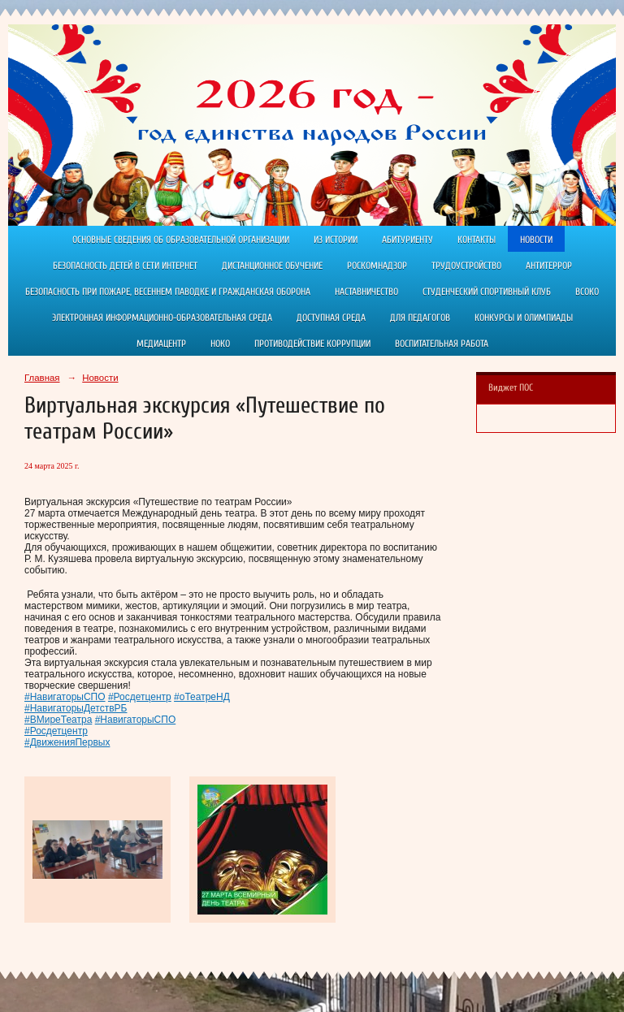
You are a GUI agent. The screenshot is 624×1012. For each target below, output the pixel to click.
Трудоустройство (466, 265)
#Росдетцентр (139, 697)
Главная (42, 378)
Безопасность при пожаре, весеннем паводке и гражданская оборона (167, 291)
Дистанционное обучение (272, 265)
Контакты (476, 239)
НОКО (220, 343)
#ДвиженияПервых (67, 742)
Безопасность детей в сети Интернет (125, 265)
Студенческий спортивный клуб (486, 291)
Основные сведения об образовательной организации (180, 239)
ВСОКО (587, 291)
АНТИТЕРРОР (549, 265)
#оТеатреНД (202, 697)
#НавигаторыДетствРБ (75, 708)
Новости (536, 239)
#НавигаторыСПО (65, 697)
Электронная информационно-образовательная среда (162, 317)
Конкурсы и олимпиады (523, 317)
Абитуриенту (407, 239)
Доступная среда (331, 317)
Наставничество (366, 291)
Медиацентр (161, 343)
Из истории (336, 239)
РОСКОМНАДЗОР (377, 265)
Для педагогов (420, 317)
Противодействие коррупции (312, 343)
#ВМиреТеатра (58, 719)
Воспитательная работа (441, 343)
